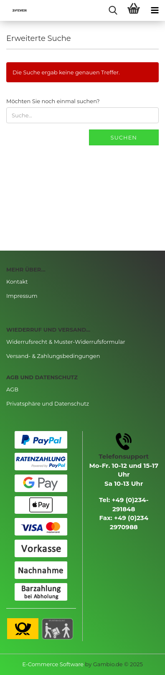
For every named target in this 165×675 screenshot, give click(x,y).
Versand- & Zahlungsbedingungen (53, 356)
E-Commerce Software (53, 664)
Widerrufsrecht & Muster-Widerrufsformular (65, 341)
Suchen (124, 137)
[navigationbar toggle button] (154, 10)
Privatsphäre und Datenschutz (47, 403)
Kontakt (17, 281)
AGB (12, 389)
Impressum (22, 295)
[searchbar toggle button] (112, 10)
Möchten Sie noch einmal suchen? (53, 101)
